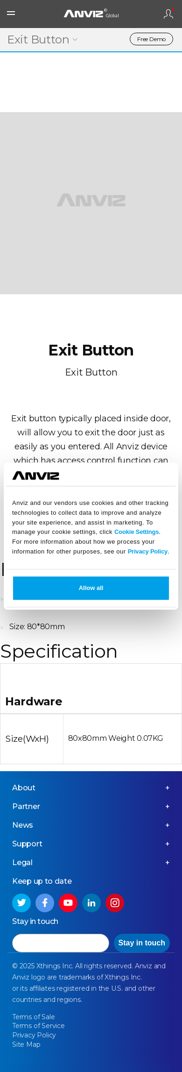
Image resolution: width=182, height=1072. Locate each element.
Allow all (91, 587)
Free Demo (151, 39)
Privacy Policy (148, 551)
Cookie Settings (136, 532)
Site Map (26, 1044)
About (23, 787)
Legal (22, 862)
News (22, 825)
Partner (26, 806)
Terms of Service (38, 1026)
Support (27, 843)
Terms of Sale (33, 1017)
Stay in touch (142, 943)
